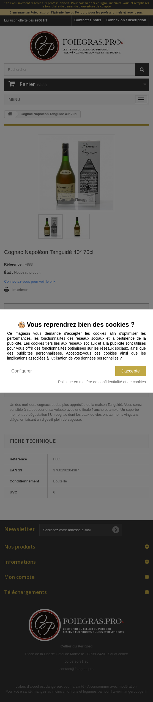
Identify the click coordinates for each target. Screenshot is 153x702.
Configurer (21, 370)
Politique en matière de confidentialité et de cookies (102, 381)
